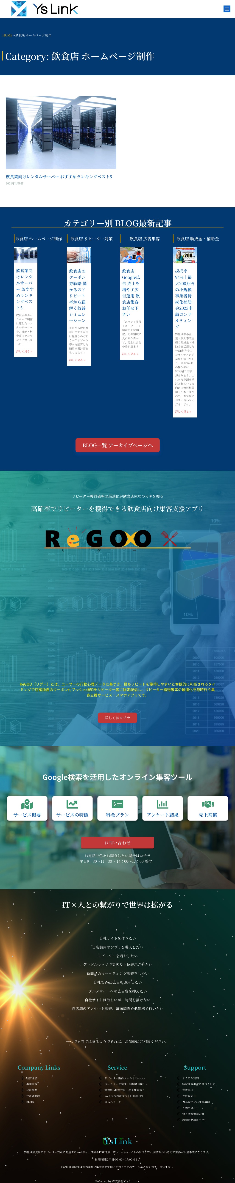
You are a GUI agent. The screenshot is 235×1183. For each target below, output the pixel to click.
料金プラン (117, 814)
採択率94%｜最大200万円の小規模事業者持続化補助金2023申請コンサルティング (184, 298)
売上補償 (208, 814)
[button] (227, 8)
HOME (7, 35)
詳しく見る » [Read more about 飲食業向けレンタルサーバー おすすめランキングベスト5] (24, 351)
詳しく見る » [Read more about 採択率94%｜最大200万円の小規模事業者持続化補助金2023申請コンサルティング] (183, 411)
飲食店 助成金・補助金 (197, 239)
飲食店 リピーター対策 (91, 239)
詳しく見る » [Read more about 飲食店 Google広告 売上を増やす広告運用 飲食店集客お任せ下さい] (130, 354)
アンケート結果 (163, 814)
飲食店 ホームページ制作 (38, 239)
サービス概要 (27, 814)
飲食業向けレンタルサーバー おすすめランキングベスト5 (59, 176)
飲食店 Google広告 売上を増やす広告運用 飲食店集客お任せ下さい (131, 292)
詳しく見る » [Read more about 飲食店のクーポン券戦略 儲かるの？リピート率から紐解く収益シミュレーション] (77, 360)
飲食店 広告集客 (145, 239)
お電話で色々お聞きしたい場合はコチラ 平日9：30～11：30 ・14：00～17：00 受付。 (118, 858)
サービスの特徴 (72, 814)
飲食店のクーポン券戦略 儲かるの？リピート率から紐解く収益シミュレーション (78, 295)
